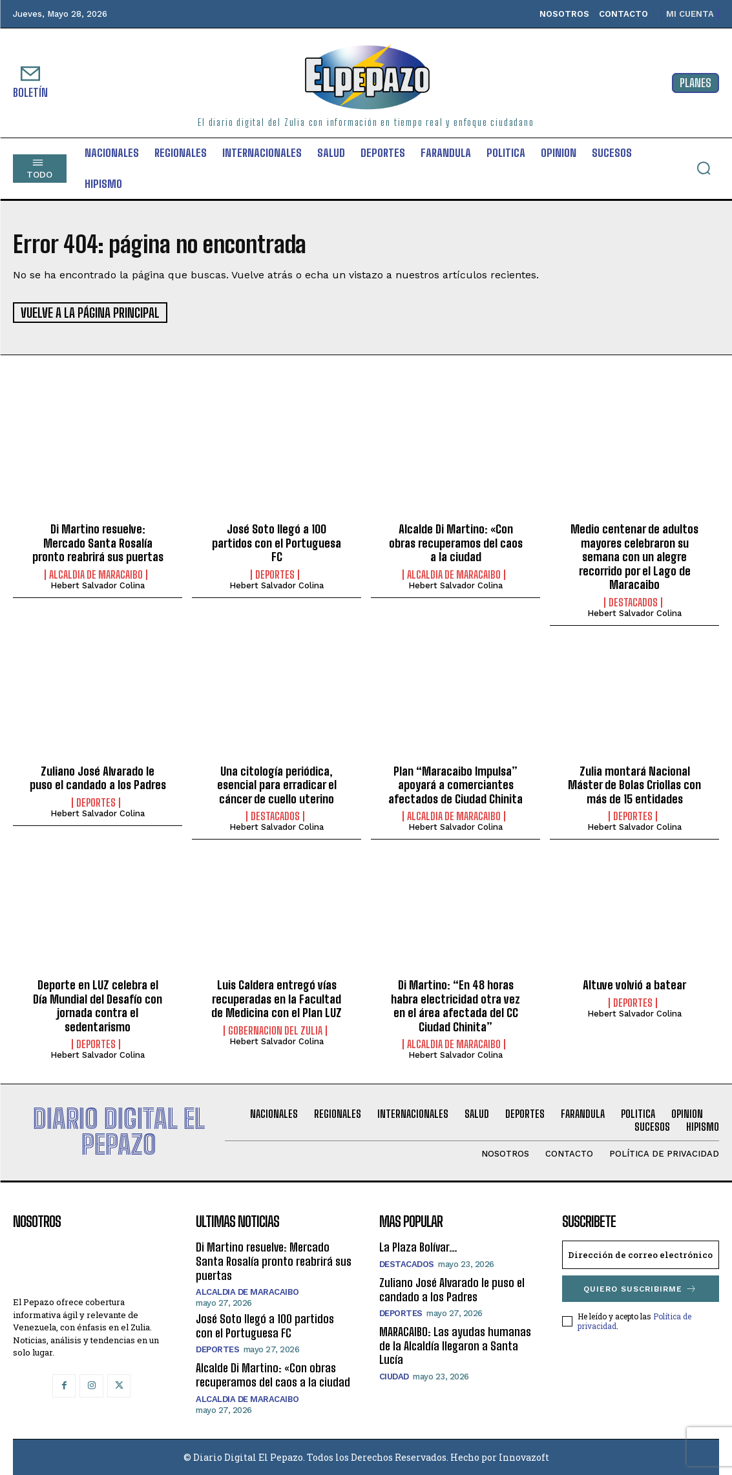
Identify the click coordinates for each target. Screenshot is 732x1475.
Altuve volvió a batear (634, 983)
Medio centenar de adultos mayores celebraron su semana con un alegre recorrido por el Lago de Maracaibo (634, 555)
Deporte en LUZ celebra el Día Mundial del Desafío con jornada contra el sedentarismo (97, 1004)
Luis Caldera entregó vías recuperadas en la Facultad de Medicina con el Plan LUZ (276, 997)
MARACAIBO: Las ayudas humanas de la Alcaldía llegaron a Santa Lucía (455, 1345)
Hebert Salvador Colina (97, 584)
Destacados (633, 601)
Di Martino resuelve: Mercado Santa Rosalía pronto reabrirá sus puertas (97, 541)
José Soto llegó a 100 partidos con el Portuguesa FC (276, 541)
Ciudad (394, 1375)
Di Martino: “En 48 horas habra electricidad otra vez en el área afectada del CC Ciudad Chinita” (455, 1004)
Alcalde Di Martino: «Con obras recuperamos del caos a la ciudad (456, 541)
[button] (703, 167)
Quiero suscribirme (640, 1288)
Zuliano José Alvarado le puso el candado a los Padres (98, 777)
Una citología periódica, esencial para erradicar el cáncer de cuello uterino (277, 784)
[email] (640, 1254)
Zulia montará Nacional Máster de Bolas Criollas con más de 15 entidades (634, 784)
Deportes (275, 573)
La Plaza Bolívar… (418, 1246)
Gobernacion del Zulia (275, 1029)
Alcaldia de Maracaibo (96, 573)
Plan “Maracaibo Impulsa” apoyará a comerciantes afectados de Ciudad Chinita (455, 784)
